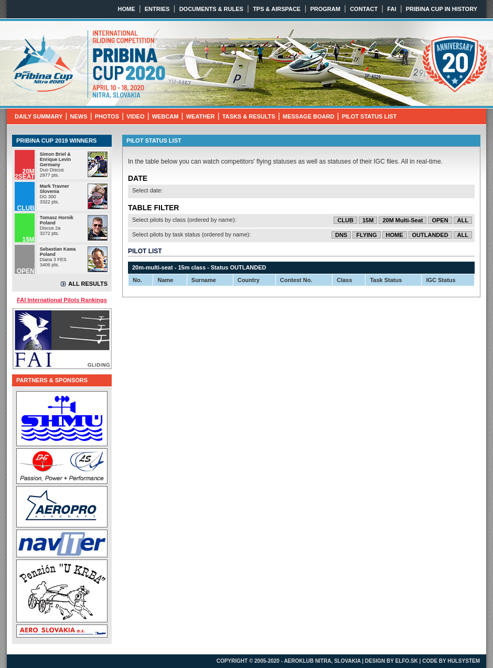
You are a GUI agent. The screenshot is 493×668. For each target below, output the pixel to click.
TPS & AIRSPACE (277, 9)
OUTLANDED (430, 235)
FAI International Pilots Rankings (62, 300)
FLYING (366, 235)
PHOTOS (107, 116)
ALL (462, 220)
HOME (126, 9)
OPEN (440, 220)
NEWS (79, 116)
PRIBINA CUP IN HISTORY (441, 9)
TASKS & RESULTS (248, 116)
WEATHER (200, 116)
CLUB (345, 220)
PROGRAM (325, 9)
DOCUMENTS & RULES (211, 9)
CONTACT (364, 9)
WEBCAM (165, 116)
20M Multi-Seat (402, 220)
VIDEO (135, 116)
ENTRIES (157, 9)
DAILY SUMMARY (38, 116)
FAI (391, 9)
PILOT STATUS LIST (369, 116)
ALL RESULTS (88, 284)
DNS (341, 235)
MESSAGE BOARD (308, 116)
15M (367, 220)
